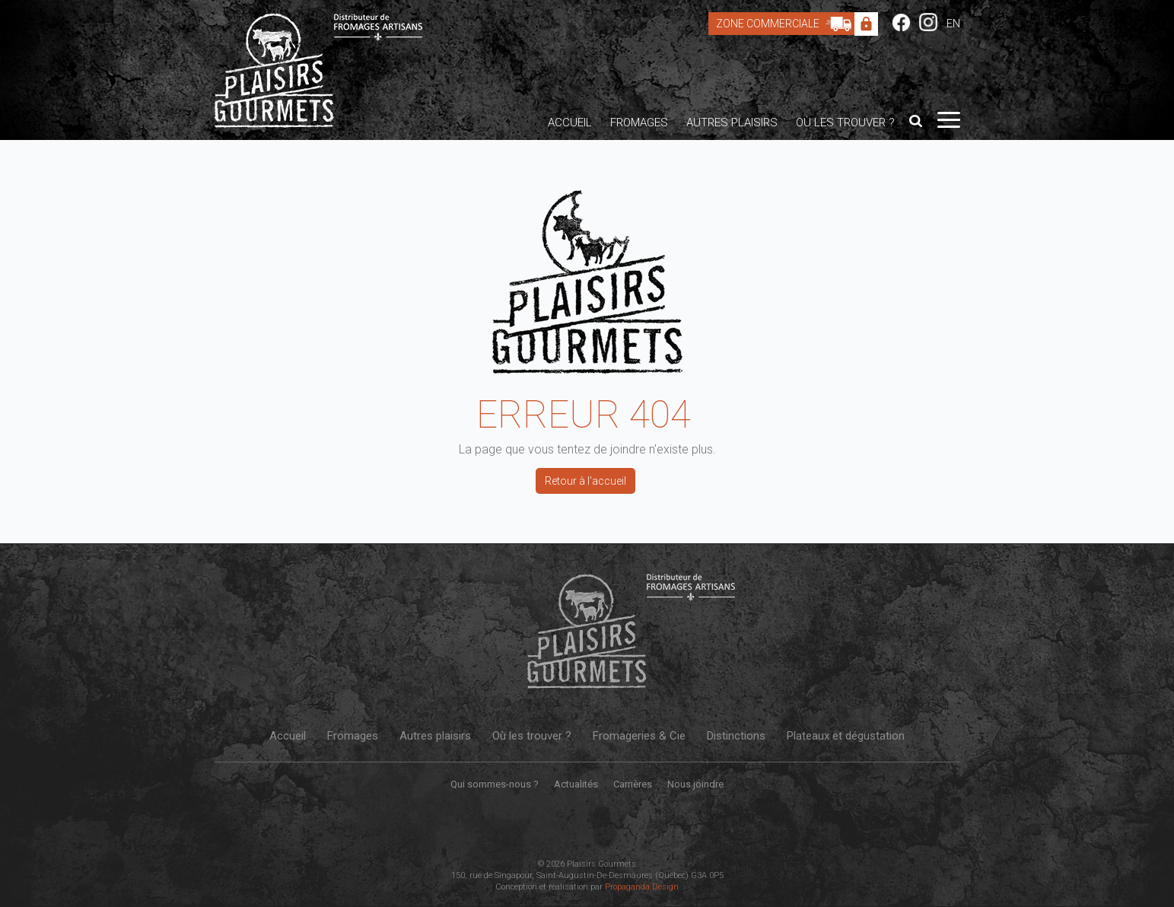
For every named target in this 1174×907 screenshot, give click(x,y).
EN (953, 24)
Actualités (576, 784)
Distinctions (736, 736)
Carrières (632, 784)
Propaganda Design (642, 887)
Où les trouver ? (845, 122)
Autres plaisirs (732, 122)
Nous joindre (695, 784)
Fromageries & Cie (639, 736)
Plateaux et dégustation (846, 736)
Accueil (570, 122)
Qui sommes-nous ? (494, 784)
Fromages (639, 122)
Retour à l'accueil (585, 481)
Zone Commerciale (787, 23)
